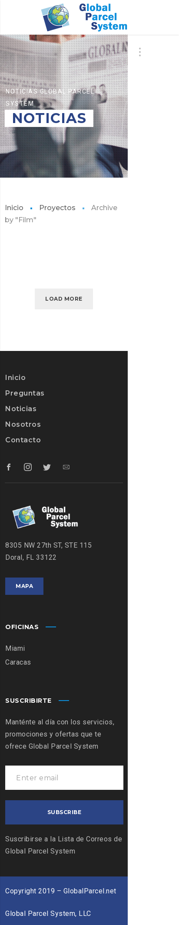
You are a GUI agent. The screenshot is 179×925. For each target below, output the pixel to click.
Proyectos (57, 208)
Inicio (14, 208)
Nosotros (23, 424)
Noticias (20, 409)
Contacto (23, 440)
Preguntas (25, 393)
